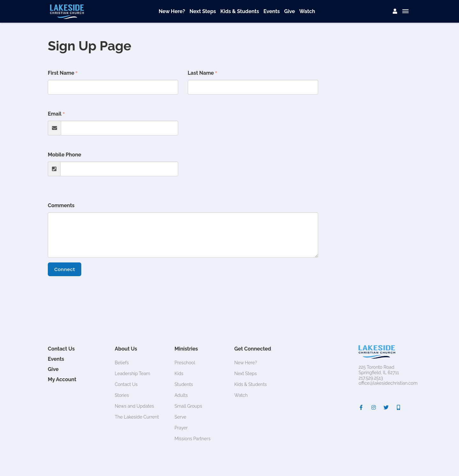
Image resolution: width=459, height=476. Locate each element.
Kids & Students (239, 11)
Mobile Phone (64, 155)
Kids (179, 373)
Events (271, 11)
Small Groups (188, 406)
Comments (61, 205)
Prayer (181, 428)
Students (184, 384)
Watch (307, 11)
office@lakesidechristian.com (388, 383)
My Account (62, 379)
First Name (61, 73)
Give (289, 11)
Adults (181, 395)
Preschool (185, 362)
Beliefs (122, 362)
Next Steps (202, 11)
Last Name (201, 73)
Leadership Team (132, 373)
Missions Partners (193, 438)
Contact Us (61, 349)
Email (55, 114)
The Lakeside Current (137, 417)
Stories (122, 395)
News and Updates (134, 406)
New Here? (172, 11)
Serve (180, 417)
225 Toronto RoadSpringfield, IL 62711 (379, 370)
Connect (64, 269)
